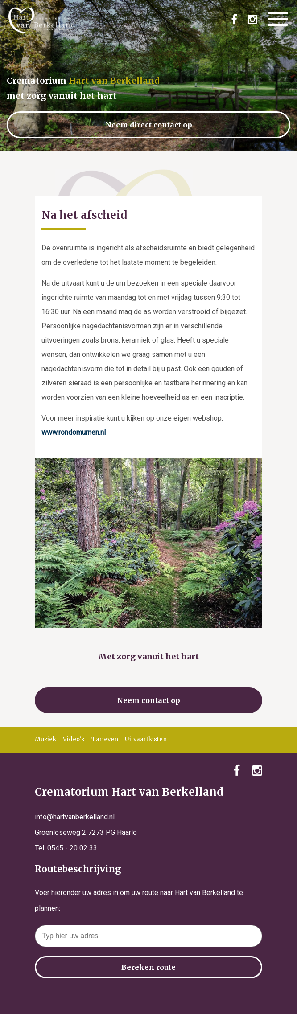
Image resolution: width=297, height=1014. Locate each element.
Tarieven (104, 739)
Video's (73, 739)
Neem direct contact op (148, 124)
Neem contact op (148, 700)
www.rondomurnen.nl (73, 432)
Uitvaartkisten (146, 739)
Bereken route (148, 967)
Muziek (45, 739)
